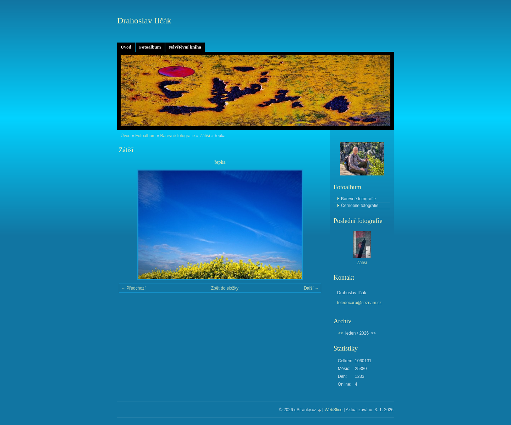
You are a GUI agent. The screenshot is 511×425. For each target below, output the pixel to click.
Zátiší (205, 135)
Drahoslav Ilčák (144, 20)
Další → (311, 288)
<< (340, 333)
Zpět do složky (224, 288)
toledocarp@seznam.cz (359, 302)
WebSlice (333, 409)
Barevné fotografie (177, 135)
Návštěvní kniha (185, 47)
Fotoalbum (150, 47)
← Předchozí (133, 288)
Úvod (126, 47)
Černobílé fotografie (359, 205)
